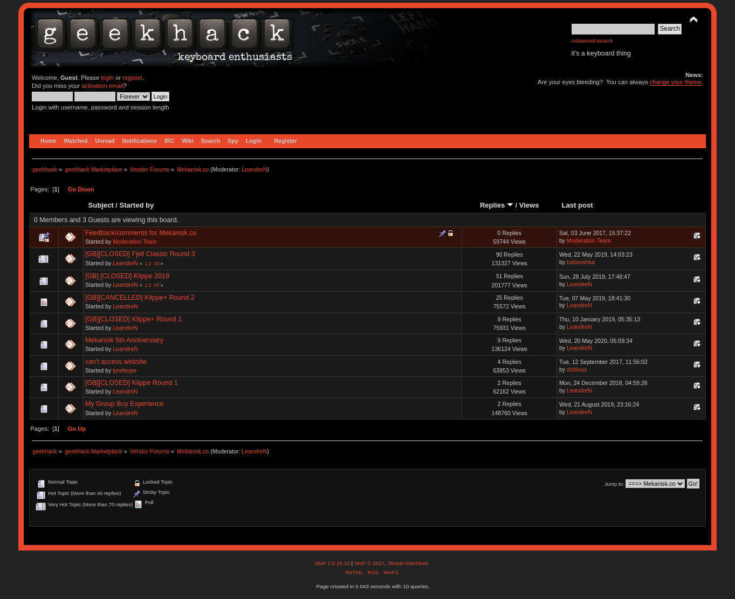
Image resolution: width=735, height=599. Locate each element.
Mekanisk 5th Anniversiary (124, 340)
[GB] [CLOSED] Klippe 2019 (127, 276)
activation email (102, 85)
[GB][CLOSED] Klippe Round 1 (131, 383)
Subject (101, 205)
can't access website (116, 362)
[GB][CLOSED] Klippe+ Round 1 (133, 319)
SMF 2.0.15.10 (332, 563)
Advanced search (592, 41)
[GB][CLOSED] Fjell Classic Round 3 (140, 254)
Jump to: (614, 484)
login (107, 77)
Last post (577, 205)
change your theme (676, 82)
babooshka (581, 262)
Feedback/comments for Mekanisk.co (141, 233)
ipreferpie (124, 370)
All (156, 263)
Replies (496, 205)
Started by (137, 205)
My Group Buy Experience (124, 404)
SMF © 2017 (369, 563)
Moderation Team (135, 241)
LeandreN (254, 169)
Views (529, 205)
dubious (577, 369)
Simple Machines (408, 563)
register (132, 77)
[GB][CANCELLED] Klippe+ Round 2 (140, 297)
